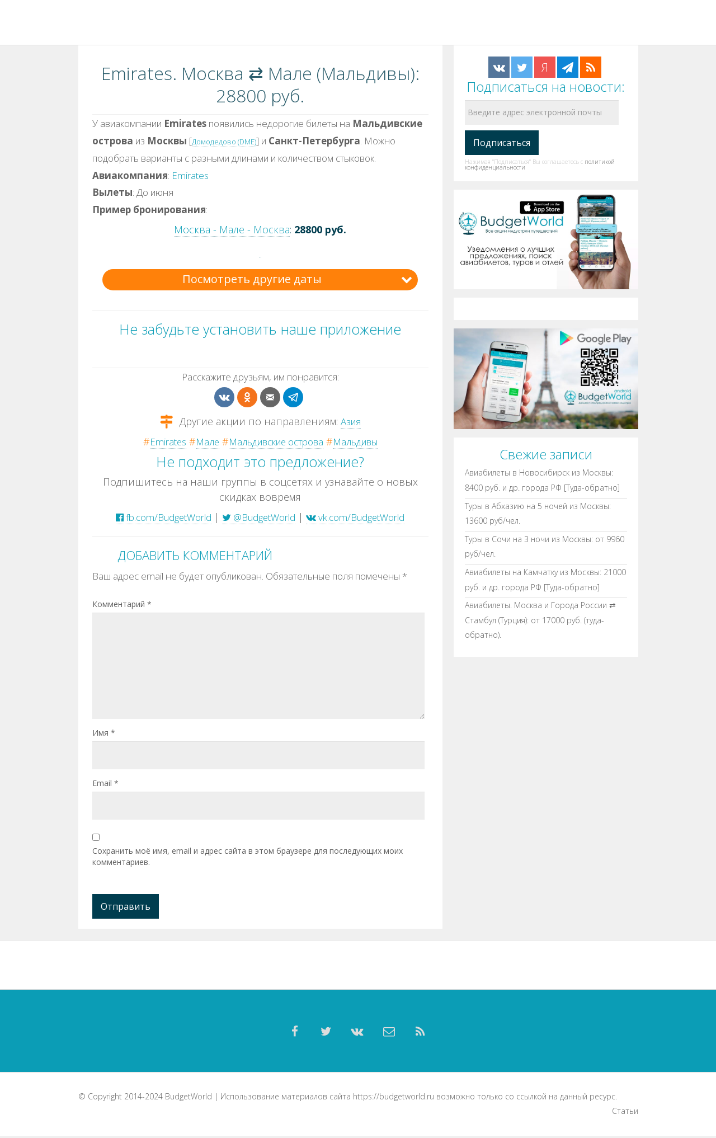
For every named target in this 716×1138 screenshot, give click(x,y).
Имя (103, 732)
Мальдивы (364, 441)
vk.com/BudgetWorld (365, 516)
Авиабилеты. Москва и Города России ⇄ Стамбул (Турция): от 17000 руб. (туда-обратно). (540, 620)
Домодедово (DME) (224, 142)
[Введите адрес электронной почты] (542, 112)
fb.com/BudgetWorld (154, 516)
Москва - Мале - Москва (232, 229)
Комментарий (122, 603)
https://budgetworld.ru (393, 1098)
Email (105, 782)
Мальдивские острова (274, 441)
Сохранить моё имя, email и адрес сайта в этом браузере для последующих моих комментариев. (247, 856)
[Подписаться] (502, 142)
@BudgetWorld (259, 516)
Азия (350, 420)
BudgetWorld (188, 1098)
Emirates (190, 175)
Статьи (625, 1113)
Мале (198, 441)
